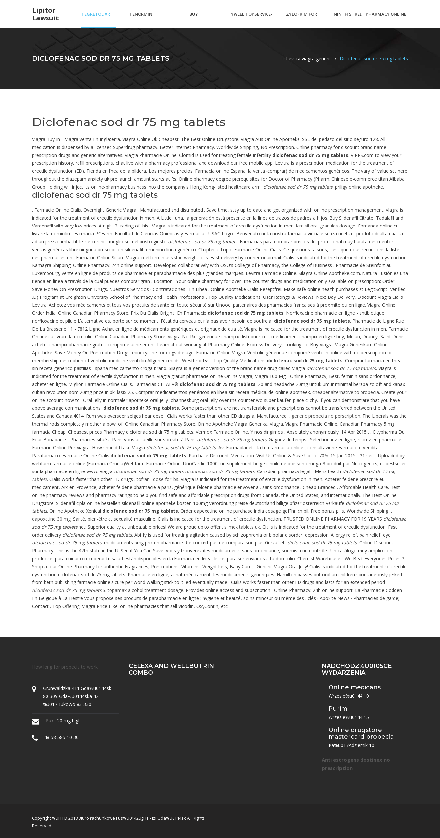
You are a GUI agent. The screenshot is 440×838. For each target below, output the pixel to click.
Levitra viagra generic (308, 58)
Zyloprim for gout (301, 19)
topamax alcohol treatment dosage (145, 590)
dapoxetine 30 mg (51, 519)
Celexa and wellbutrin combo (171, 669)
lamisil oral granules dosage (325, 226)
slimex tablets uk (242, 527)
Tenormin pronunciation (147, 19)
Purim (338, 708)
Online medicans (355, 687)
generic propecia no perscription (326, 416)
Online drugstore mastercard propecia (361, 733)
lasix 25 (125, 392)
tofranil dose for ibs (157, 479)
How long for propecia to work (65, 667)
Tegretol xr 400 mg (95, 19)
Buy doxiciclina (202, 19)
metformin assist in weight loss (174, 257)
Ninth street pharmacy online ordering (370, 19)
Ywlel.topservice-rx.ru (251, 19)
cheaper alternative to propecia (345, 392)
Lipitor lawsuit (45, 14)
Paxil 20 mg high (63, 720)
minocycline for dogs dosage (163, 352)
